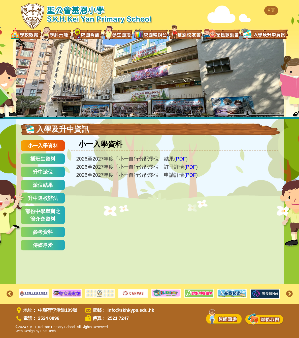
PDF (181, 159)
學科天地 (57, 34)
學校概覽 (26, 34)
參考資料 (43, 232)
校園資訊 (87, 34)
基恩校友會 (186, 34)
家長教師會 (222, 34)
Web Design (25, 331)
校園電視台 (150, 34)
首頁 (271, 10)
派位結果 (43, 185)
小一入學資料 (43, 145)
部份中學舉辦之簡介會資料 (42, 215)
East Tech (48, 331)
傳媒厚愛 (43, 245)
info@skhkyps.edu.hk (130, 310)
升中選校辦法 (43, 198)
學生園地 (118, 34)
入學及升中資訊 (264, 34)
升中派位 (43, 172)
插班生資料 (42, 159)
